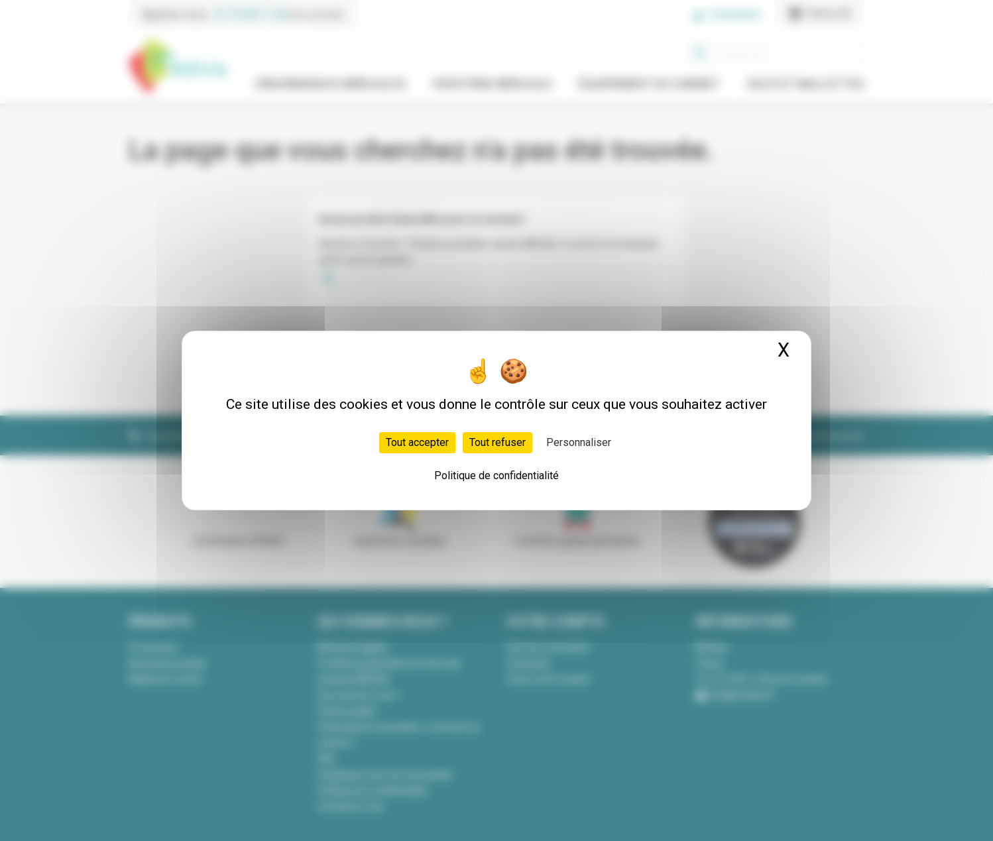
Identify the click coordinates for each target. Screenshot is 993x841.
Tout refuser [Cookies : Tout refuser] (497, 442)
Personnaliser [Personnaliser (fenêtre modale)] (578, 442)
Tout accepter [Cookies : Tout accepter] (417, 442)
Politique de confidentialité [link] (496, 475)
